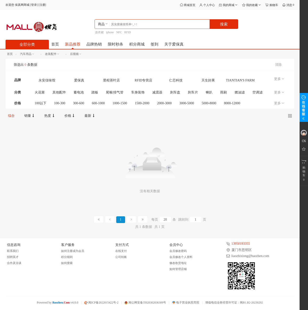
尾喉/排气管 (115, 92)
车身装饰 (138, 92)
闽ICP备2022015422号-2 (101, 302)
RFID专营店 (144, 80)
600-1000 (98, 103)
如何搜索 (67, 263)
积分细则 (67, 257)
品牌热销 (94, 44)
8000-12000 (232, 103)
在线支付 (121, 251)
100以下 (40, 103)
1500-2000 (142, 103)
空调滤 (257, 92)
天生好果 (208, 80)
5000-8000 (209, 103)
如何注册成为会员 (72, 251)
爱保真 (79, 80)
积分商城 (137, 44)
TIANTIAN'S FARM (240, 80)
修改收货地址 (178, 263)
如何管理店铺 (178, 269)
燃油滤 (240, 92)
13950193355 (240, 243)
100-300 (59, 103)
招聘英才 (13, 257)
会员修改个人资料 (180, 257)
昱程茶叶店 (111, 80)
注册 (42, 5)
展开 (304, 107)
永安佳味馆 (46, 80)
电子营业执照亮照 (185, 302)
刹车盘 (175, 92)
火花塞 (40, 92)
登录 (34, 5)
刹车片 (193, 92)
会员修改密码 (178, 251)
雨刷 (223, 92)
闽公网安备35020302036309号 (145, 302)
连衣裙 (99, 32)
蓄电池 (79, 92)
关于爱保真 (174, 44)
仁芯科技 (176, 80)
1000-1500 (120, 103)
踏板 (94, 92)
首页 (55, 44)
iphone (110, 32)
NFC (119, 32)
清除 (278, 64)
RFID (127, 32)
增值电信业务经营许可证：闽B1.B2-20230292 (234, 302)
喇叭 (209, 92)
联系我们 (13, 251)
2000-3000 (164, 103)
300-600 (78, 103)
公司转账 (121, 257)
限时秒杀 (115, 44)
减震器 (157, 92)
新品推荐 (72, 44)
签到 (154, 44)
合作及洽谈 (14, 263)
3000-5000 (187, 103)
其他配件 (59, 92)
